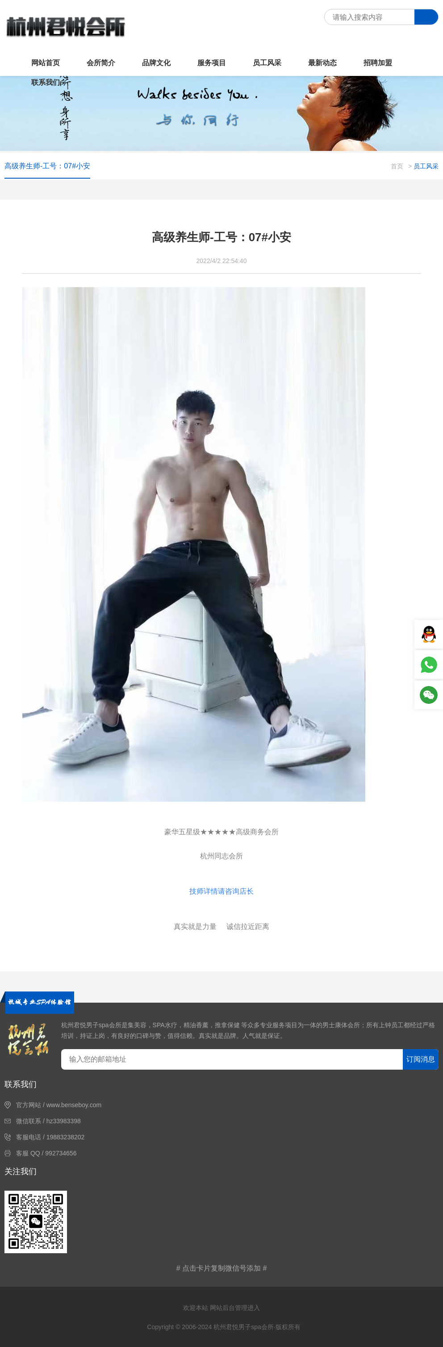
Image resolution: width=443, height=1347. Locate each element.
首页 (397, 166)
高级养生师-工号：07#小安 (47, 166)
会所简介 (101, 63)
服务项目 (211, 63)
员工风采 (267, 63)
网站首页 (45, 63)
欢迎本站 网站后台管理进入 (221, 1307)
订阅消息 (420, 1059)
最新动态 (322, 63)
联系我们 (45, 82)
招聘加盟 (378, 63)
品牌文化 (156, 63)
